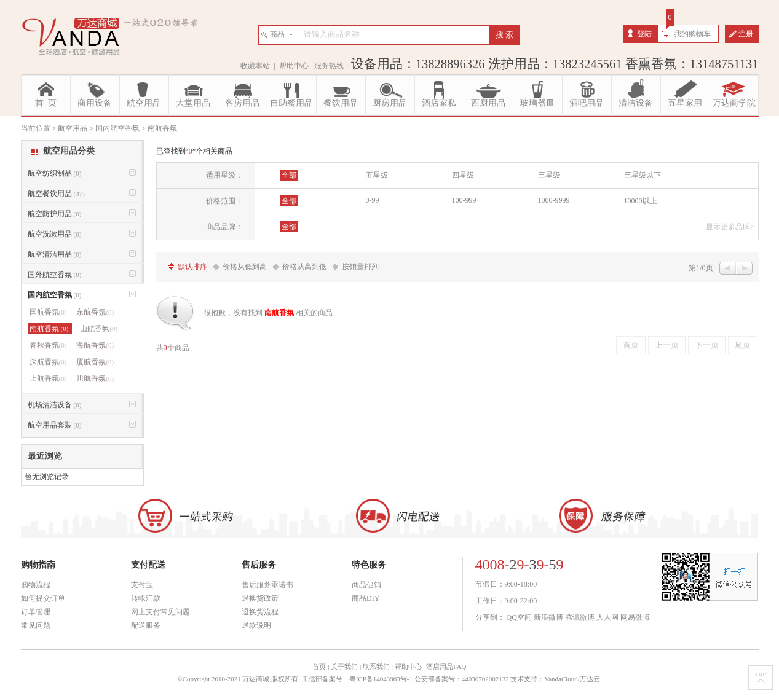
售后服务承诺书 (267, 585)
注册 (745, 33)
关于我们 (344, 666)
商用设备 (94, 103)
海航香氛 (95, 345)
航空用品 (144, 103)
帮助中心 (294, 65)
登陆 (644, 33)
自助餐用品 (291, 103)
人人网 (607, 617)
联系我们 (376, 666)
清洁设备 (636, 103)
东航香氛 (95, 312)
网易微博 (635, 617)
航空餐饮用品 (56, 193)
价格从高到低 (304, 266)
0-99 (372, 200)
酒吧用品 (586, 103)
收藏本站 (255, 65)
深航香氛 (48, 362)
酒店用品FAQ (446, 666)
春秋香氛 (48, 345)
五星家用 (685, 103)
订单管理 (35, 612)
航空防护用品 (55, 213)
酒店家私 (439, 103)
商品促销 (366, 585)
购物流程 (35, 585)
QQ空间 (519, 617)
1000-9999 (554, 200)
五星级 (377, 175)
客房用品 (242, 103)
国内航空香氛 (55, 295)
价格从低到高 (245, 266)
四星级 (463, 175)
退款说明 (256, 625)
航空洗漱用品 (55, 234)
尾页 (743, 345)
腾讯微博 (580, 617)
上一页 (667, 345)
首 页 (46, 103)
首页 (631, 345)
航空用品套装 (55, 425)
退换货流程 (260, 612)
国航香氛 (48, 312)
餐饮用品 (340, 103)
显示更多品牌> (730, 226)
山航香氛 (98, 328)
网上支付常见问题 (160, 612)
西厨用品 (488, 103)
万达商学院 (734, 103)
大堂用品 (193, 103)
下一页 (707, 345)
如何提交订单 (43, 598)
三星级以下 (642, 175)
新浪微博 (548, 617)
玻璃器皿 (537, 103)
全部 (289, 175)
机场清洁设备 (55, 405)
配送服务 (145, 625)
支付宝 (142, 585)
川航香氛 (95, 378)
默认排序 (192, 266)
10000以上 (640, 201)
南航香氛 (50, 329)
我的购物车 (692, 33)
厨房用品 (390, 103)
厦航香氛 (95, 362)
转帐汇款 (145, 598)
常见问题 (35, 625)
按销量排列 (360, 266)
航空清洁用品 (55, 254)
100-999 (464, 200)
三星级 (549, 175)
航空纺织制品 (55, 173)
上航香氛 (48, 378)
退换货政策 (260, 598)
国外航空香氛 (55, 274)
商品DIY (365, 598)
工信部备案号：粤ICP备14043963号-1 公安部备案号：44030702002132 (405, 678)
